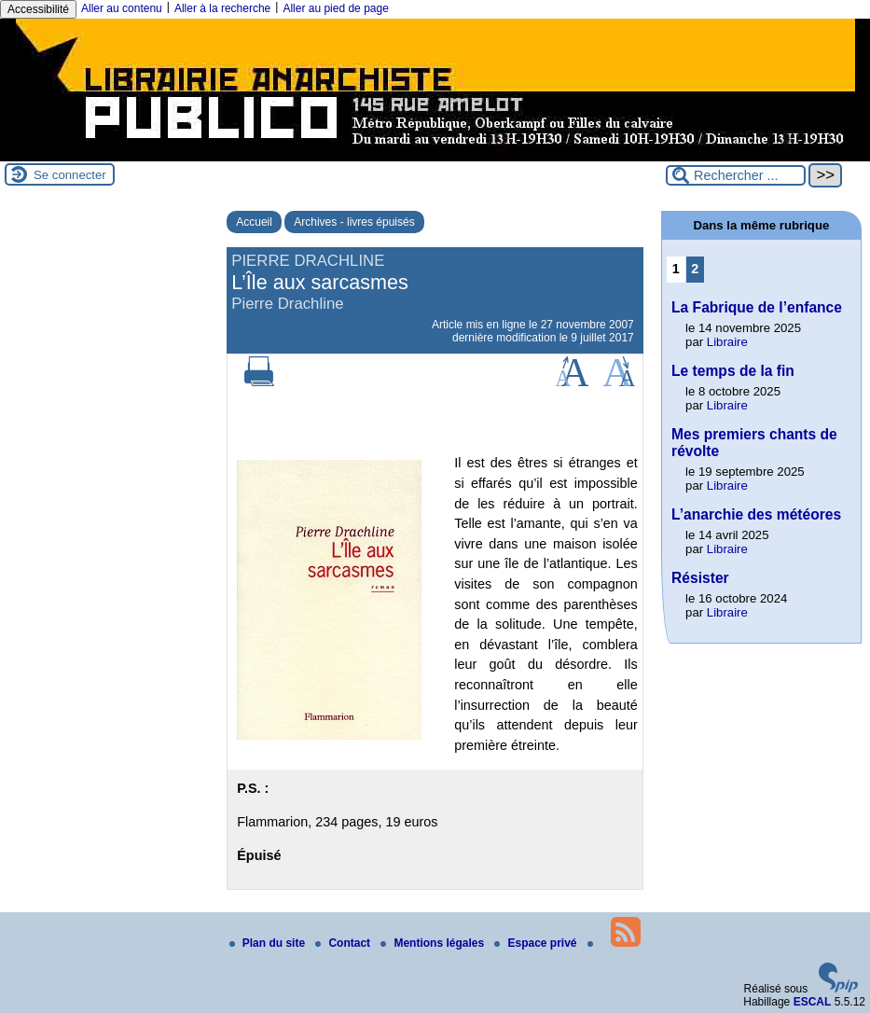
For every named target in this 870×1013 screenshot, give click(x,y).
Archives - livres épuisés (354, 222)
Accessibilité (38, 9)
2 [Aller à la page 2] (694, 268)
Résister (700, 578)
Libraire (727, 342)
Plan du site (269, 943)
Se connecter (70, 175)
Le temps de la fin (732, 371)
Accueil (254, 222)
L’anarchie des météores (756, 514)
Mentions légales (433, 943)
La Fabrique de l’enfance (756, 307)
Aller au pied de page (335, 8)
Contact (344, 943)
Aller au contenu (121, 8)
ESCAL (813, 1001)
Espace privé (536, 943)
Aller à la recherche (222, 8)
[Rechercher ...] (736, 175)
